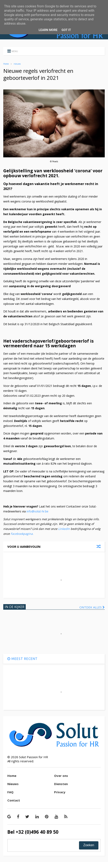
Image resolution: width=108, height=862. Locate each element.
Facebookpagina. (22, 534)
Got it (66, 30)
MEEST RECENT (22, 659)
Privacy (59, 792)
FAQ (10, 792)
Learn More (48, 30)
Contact (13, 800)
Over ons (61, 776)
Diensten (61, 784)
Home (6, 63)
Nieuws (13, 784)
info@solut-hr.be (38, 511)
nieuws (17, 63)
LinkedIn (64, 529)
